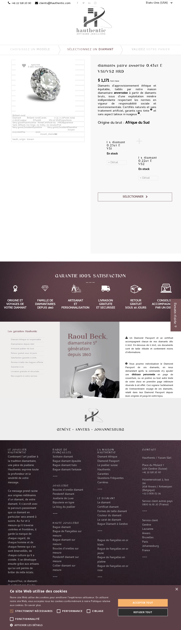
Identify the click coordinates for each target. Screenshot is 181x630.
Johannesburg (109, 429)
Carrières (102, 482)
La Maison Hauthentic (106, 451)
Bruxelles (147, 537)
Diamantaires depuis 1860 (22, 344)
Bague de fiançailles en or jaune (112, 551)
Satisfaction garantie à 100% (23, 358)
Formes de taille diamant (112, 511)
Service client (150, 520)
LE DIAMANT (106, 498)
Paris (145, 542)
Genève (64, 429)
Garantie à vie (17, 367)
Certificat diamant (108, 507)
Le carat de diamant (109, 520)
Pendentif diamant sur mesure (66, 559)
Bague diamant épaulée (67, 461)
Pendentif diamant (63, 494)
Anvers (82, 429)
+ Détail (113, 162)
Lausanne (147, 529)
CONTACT (149, 449)
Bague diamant (62, 527)
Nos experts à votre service (24, 376)
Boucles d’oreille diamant (68, 490)
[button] (61, 625)
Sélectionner (133, 197)
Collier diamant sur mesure (64, 568)
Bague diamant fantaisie (67, 470)
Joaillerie (61, 485)
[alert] (90, 607)
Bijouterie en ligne (63, 503)
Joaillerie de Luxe (63, 498)
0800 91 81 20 (150, 505)
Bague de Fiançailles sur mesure (67, 533)
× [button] (176, 589)
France (146, 550)
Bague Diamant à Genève (112, 524)
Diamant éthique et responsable (26, 340)
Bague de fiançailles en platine (111, 559)
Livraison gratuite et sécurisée (25, 371)
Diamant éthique (107, 457)
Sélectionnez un (90, 49)
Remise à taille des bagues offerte (27, 362)
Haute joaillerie (66, 522)
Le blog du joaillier (64, 507)
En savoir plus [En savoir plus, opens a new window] (33, 605)
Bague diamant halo (65, 465)
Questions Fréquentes (110, 478)
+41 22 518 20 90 (21, 3)
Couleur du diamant (109, 515)
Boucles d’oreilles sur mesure (66, 551)
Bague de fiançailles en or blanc (112, 542)
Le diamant (104, 503)
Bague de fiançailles (62, 451)
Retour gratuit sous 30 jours (24, 353)
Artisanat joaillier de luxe (22, 349)
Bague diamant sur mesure (64, 542)
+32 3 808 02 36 (151, 494)
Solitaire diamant (63, 457)
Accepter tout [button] (143, 602)
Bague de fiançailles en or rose (112, 568)
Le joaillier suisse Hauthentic (107, 467)
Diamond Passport (108, 461)
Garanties (103, 474)
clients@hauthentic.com (54, 3)
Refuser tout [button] (142, 612)
